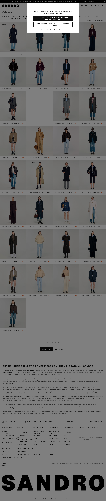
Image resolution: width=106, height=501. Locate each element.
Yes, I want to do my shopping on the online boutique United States (53, 18)
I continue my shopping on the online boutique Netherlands (53, 24)
